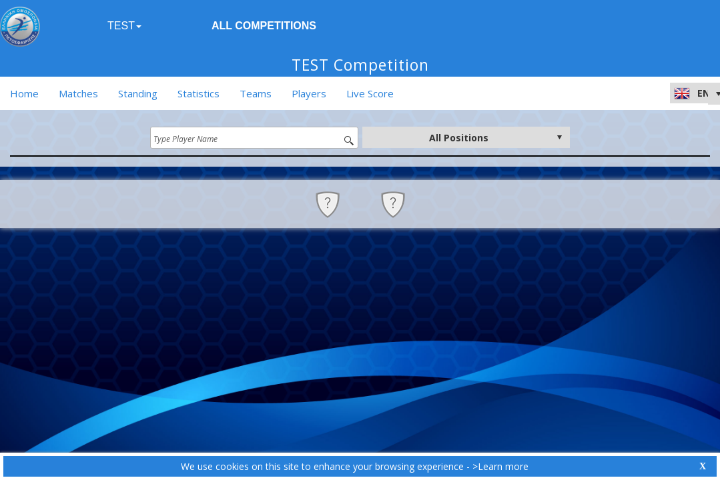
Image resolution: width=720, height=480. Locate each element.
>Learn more (500, 466)
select (559, 137)
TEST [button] (124, 25)
